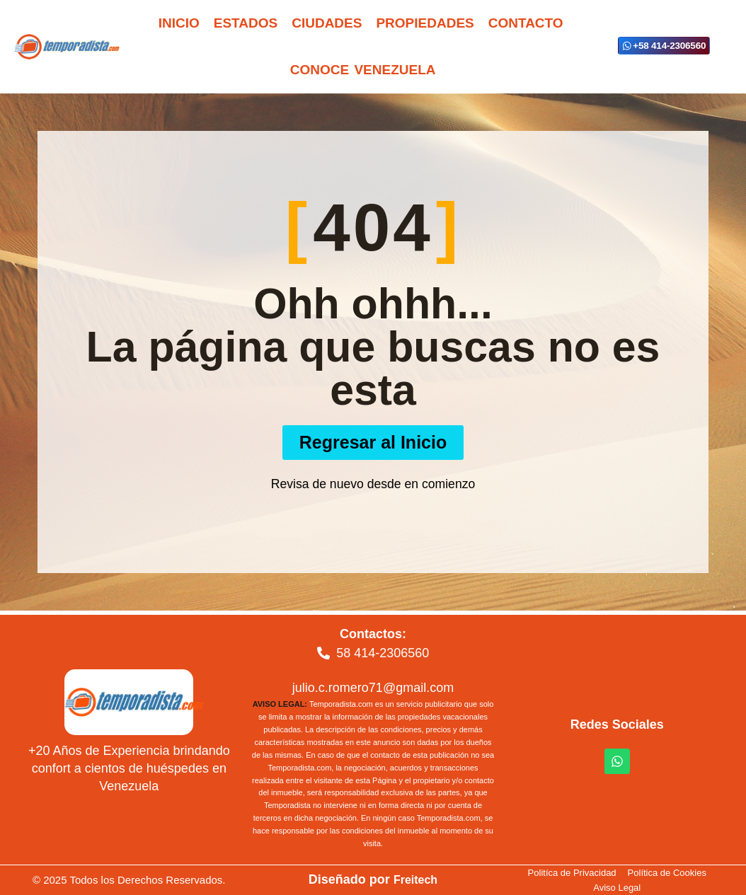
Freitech (415, 879)
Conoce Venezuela (363, 69)
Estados (245, 23)
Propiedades (425, 23)
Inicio (179, 23)
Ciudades (327, 23)
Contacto (525, 23)
